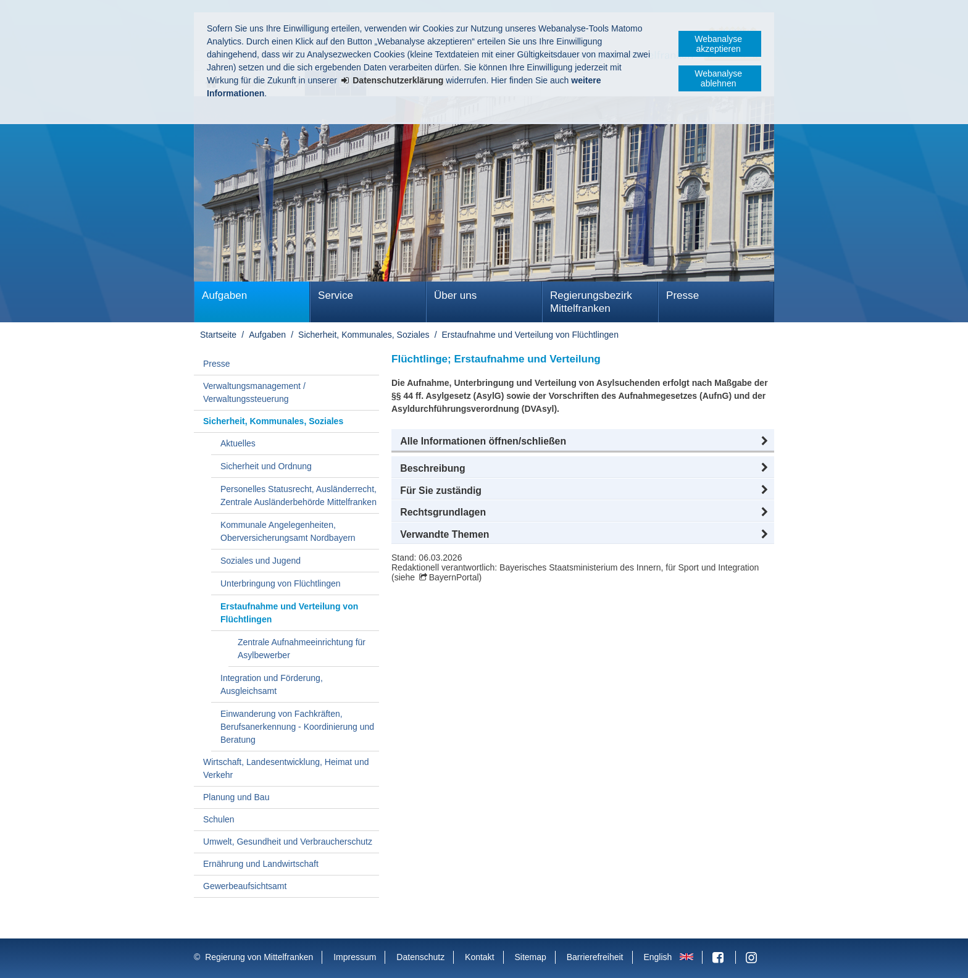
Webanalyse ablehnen (718, 78)
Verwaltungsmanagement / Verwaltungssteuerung (254, 392)
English (657, 957)
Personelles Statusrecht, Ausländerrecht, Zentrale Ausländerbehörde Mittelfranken (298, 495)
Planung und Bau (236, 797)
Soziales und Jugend (260, 561)
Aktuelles (238, 443)
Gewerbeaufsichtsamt (244, 886)
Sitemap (530, 957)
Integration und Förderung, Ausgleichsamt (271, 684)
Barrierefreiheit (595, 957)
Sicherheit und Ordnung (266, 466)
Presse (682, 295)
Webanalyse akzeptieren (718, 44)
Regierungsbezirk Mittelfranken (591, 302)
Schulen (219, 819)
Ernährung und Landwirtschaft (261, 864)
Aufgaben (224, 295)
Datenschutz (420, 957)
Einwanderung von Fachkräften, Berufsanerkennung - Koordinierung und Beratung (297, 727)
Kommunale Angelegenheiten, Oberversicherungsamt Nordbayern (288, 531)
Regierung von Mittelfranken (259, 957)
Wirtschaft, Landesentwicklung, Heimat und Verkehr (286, 768)
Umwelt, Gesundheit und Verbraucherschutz (287, 841)
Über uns (455, 295)
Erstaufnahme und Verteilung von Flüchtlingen (530, 335)
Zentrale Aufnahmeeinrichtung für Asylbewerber (301, 648)
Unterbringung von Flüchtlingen (280, 583)
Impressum (354, 957)
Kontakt (479, 957)
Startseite (218, 335)
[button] (582, 441)
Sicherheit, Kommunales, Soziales (363, 335)
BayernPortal (454, 577)
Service (335, 295)
